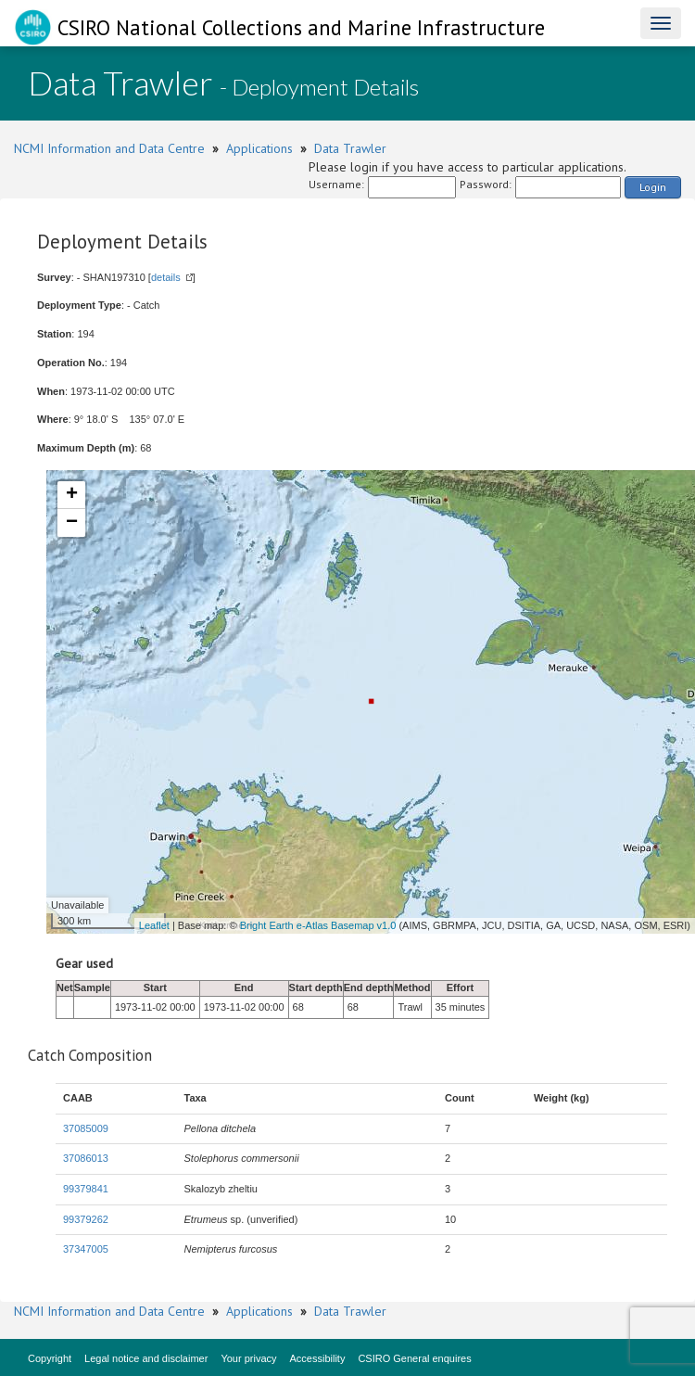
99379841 (85, 1188)
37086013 (85, 1158)
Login (652, 187)
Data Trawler (350, 148)
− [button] (72, 523)
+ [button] (72, 495)
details (166, 277)
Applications (259, 148)
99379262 (85, 1219)
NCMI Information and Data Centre (109, 148)
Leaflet (154, 925)
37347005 (85, 1249)
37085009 (85, 1128)
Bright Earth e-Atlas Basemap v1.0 (318, 925)
